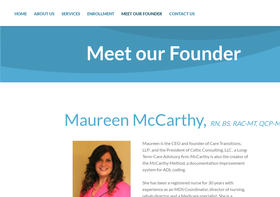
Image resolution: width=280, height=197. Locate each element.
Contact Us (182, 13)
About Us (44, 13)
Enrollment (100, 13)
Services (71, 13)
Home (20, 13)
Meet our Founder (141, 13)
